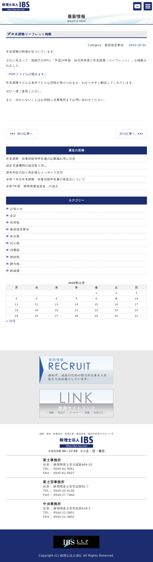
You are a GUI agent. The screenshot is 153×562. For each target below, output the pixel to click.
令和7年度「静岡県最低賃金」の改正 (32, 186)
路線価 (14, 270)
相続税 (14, 257)
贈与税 (14, 263)
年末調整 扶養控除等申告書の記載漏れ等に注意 (40, 158)
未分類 (14, 236)
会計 (13, 215)
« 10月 (11, 321)
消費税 (14, 250)
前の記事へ (25, 133)
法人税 (14, 243)
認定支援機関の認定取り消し (26, 165)
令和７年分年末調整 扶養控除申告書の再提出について (45, 179)
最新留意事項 (19, 229)
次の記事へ (127, 133)
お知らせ (16, 208)
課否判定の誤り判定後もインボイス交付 (34, 172)
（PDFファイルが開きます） (26, 74)
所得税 (14, 222)
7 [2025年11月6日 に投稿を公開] (76, 298)
